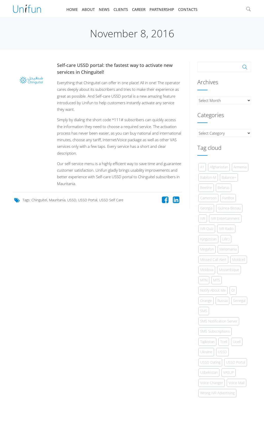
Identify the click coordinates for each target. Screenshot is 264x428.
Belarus (224, 187)
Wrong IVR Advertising (217, 392)
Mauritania (57, 200)
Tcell (223, 341)
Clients (121, 9)
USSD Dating (210, 362)
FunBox (228, 197)
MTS (216, 280)
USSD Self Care (111, 200)
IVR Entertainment (225, 218)
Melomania (228, 249)
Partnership (161, 9)
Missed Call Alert (213, 259)
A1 (202, 167)
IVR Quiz (206, 228)
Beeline (206, 187)
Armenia (240, 167)
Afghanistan (219, 167)
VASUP (228, 372)
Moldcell (238, 259)
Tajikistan (207, 341)
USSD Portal (87, 200)
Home (72, 9)
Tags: (27, 200)
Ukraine (206, 351)
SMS (203, 310)
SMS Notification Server (218, 321)
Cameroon (208, 197)
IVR (202, 218)
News (104, 9)
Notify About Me (213, 290)
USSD (71, 200)
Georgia (206, 208)
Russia (222, 300)
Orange (206, 300)
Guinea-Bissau (229, 208)
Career (138, 9)
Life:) (226, 239)
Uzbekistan (209, 372)
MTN (204, 280)
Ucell (237, 341)
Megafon (207, 249)
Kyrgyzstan (208, 239)
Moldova (206, 269)
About (88, 9)
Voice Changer (211, 382)
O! (233, 290)
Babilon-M (208, 177)
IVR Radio (226, 228)
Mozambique (229, 269)
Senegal (239, 300)
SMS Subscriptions (215, 331)
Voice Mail (236, 382)
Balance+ (229, 177)
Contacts (187, 9)
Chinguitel (39, 200)
